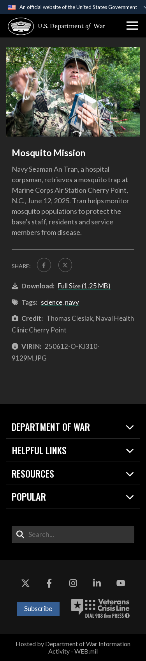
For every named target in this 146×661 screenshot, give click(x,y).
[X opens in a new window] (25, 583)
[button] (132, 25)
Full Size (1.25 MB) (84, 286)
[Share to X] (65, 265)
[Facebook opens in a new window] (49, 583)
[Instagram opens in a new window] (73, 583)
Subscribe (38, 608)
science (51, 302)
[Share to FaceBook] (44, 265)
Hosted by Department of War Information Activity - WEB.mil (73, 647)
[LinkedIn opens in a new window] (97, 583)
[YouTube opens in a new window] (120, 583)
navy (72, 302)
